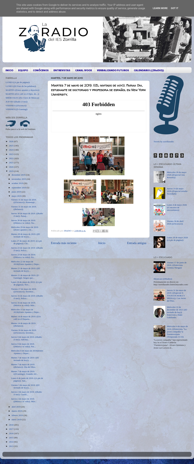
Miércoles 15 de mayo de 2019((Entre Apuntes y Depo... (25, 310)
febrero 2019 (17, 415)
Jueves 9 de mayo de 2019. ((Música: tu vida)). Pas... (23, 345)
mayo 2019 (17, 196)
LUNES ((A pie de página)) (18, 82)
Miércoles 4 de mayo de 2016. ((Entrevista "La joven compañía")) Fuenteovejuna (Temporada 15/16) (177, 331)
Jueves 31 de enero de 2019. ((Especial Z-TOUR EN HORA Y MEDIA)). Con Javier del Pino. (176, 295)
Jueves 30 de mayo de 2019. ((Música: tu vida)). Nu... (23, 221)
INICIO (9, 70)
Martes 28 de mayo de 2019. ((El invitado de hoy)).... (25, 235)
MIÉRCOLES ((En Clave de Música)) (22, 98)
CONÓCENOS (40, 70)
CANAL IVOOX (83, 70)
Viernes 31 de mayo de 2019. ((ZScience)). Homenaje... (24, 200)
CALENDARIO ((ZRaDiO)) (149, 70)
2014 (11, 442)
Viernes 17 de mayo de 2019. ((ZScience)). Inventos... (24, 290)
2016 (11, 433)
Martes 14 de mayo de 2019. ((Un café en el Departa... (26, 317)
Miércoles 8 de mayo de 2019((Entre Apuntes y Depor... (27, 352)
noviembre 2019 (19, 179)
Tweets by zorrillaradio (164, 141)
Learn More (160, 8)
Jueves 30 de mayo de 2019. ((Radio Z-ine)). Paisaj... (27, 214)
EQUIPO (23, 70)
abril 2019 (16, 407)
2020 (11, 167)
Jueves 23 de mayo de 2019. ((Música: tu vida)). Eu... (23, 255)
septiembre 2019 (19, 187)
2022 (11, 158)
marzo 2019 (17, 411)
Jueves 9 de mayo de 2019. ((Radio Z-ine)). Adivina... (26, 338)
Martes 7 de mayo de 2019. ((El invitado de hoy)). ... (25, 358)
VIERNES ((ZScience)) (16, 105)
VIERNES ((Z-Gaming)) (16, 109)
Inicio (101, 243)
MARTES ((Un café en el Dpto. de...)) (22, 94)
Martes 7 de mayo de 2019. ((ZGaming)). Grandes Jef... (24, 372)
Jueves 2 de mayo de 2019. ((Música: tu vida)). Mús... (24, 400)
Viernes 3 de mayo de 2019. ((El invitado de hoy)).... (25, 386)
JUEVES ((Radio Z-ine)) (16, 101)
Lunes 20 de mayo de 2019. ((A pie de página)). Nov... (26, 283)
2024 (11, 150)
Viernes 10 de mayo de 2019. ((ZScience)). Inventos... (24, 331)
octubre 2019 (18, 183)
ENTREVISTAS (62, 70)
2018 (11, 425)
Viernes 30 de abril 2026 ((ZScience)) (175, 222)
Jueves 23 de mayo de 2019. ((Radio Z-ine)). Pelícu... (27, 249)
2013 (11, 446)
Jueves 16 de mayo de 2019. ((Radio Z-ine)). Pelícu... (27, 297)
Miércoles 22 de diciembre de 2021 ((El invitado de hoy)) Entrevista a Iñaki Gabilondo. (177, 312)
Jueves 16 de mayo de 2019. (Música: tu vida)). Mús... (23, 304)
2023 (11, 154)
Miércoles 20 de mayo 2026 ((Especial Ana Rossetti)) (176, 175)
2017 (11, 429)
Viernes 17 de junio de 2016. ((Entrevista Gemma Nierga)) (176, 265)
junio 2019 (17, 192)
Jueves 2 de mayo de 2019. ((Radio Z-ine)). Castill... (26, 393)
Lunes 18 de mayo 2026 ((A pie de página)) (177, 238)
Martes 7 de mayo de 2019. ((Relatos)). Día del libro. (23, 365)
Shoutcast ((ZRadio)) (163, 279)
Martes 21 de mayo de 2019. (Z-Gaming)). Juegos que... (25, 276)
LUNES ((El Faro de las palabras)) (21, 86)
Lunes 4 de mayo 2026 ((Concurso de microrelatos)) (177, 207)
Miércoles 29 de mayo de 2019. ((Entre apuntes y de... (25, 228)
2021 (11, 162)
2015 (11, 437)
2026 (11, 141)
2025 (11, 145)
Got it (174, 8)
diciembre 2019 (19, 175)
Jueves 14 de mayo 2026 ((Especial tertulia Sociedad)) (177, 191)
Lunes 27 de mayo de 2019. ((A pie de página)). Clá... (26, 242)
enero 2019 (17, 419)
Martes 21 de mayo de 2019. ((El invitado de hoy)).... (25, 269)
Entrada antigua (136, 243)
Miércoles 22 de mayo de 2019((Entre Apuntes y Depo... (25, 262)
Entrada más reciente (63, 243)
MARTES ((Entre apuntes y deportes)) (22, 90)
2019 (11, 171)
